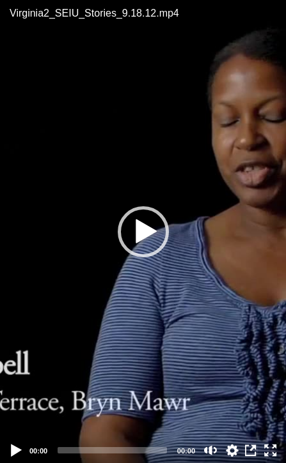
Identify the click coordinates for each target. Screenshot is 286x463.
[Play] (16, 450)
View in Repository (251, 450)
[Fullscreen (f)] (270, 450)
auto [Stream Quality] (232, 450)
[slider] (112, 450)
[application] (143, 231)
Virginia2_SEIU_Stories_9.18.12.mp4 (94, 13)
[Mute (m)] (211, 450)
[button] (143, 231)
